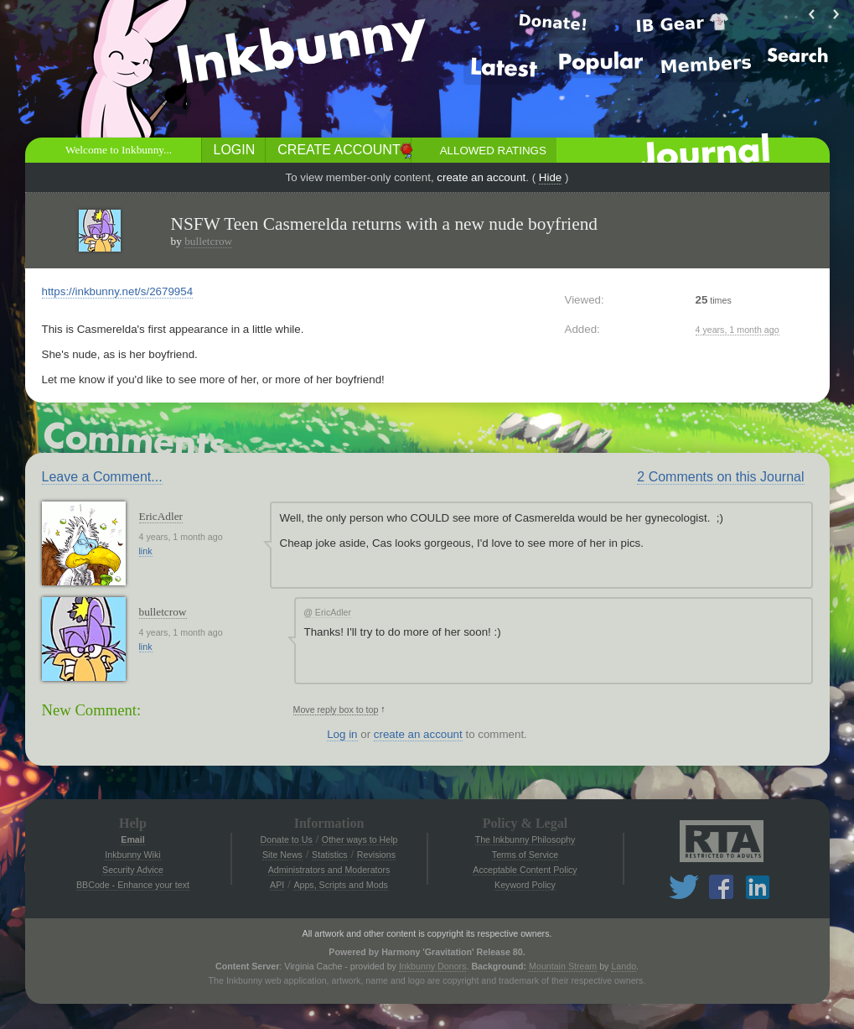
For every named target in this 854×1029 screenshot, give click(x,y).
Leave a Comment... (102, 477)
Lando (623, 966)
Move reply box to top (336, 709)
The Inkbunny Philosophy (525, 839)
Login (235, 150)
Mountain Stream (563, 966)
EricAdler (161, 516)
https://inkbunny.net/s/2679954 (118, 291)
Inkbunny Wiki (132, 855)
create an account (481, 177)
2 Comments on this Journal (720, 477)
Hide (550, 177)
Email (132, 839)
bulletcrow (208, 241)
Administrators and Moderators (329, 870)
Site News (282, 855)
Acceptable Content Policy (525, 870)
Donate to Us (287, 839)
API (277, 885)
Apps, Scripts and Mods (340, 885)
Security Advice (132, 870)
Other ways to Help (360, 839)
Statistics (330, 855)
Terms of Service (525, 855)
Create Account (338, 150)
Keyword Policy (525, 885)
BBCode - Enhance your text (132, 885)
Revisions (376, 855)
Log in (342, 734)
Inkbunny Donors (433, 966)
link (146, 551)
